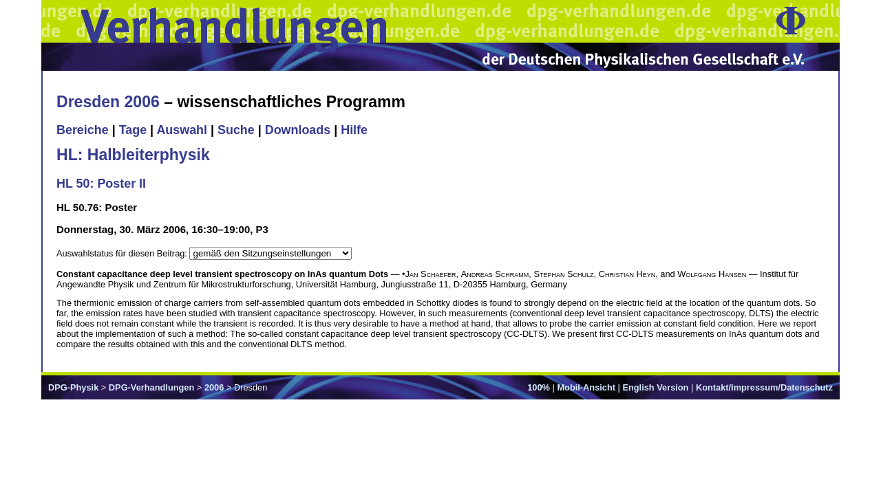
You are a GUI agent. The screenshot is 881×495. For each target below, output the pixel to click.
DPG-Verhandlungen (151, 387)
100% (538, 387)
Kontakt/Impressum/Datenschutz (764, 387)
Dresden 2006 (108, 102)
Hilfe (354, 130)
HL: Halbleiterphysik (133, 155)
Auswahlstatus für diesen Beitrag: (122, 253)
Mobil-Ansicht (586, 387)
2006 (214, 387)
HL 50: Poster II (101, 183)
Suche (236, 130)
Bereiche (82, 130)
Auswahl (181, 130)
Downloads (298, 130)
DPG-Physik (73, 387)
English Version (655, 387)
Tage (133, 130)
